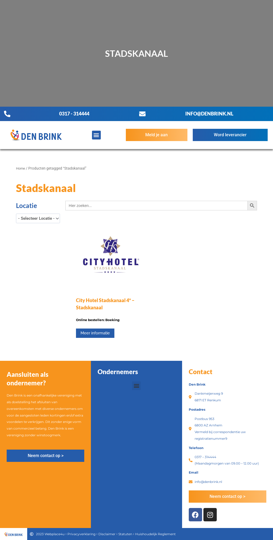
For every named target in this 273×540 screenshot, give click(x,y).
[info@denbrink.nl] (142, 114)
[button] (96, 135)
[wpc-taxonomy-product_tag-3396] (38, 218)
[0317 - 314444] (7, 114)
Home (21, 168)
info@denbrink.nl (209, 114)
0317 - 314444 (74, 114)
